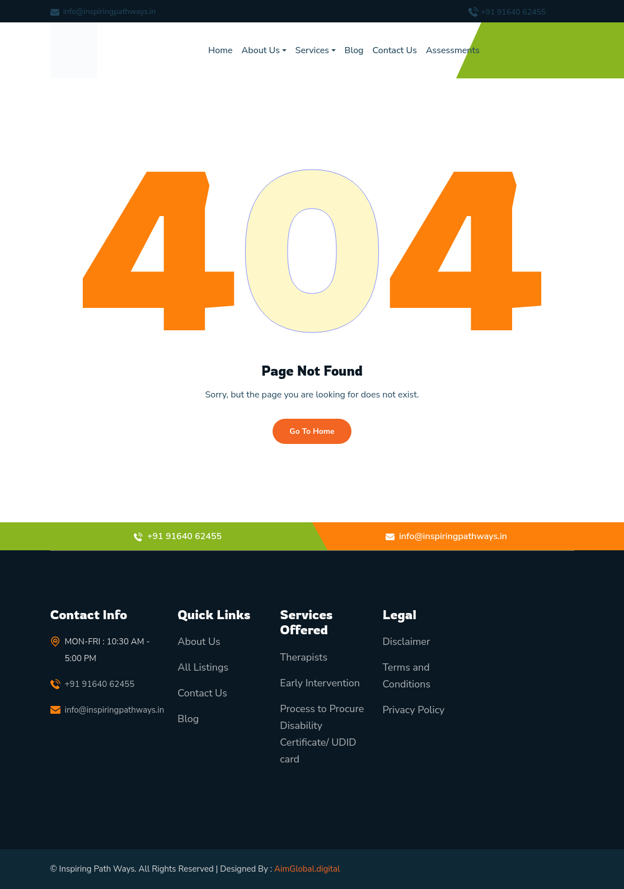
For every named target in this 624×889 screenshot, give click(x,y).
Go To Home (311, 431)
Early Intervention (320, 683)
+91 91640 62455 (513, 12)
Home (220, 50)
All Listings (202, 667)
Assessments (453, 50)
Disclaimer (406, 641)
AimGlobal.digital (307, 868)
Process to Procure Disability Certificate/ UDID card (322, 734)
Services (312, 50)
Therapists (303, 657)
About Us (261, 50)
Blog (354, 50)
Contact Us (395, 50)
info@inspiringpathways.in (109, 11)
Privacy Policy (413, 710)
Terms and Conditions (406, 676)
